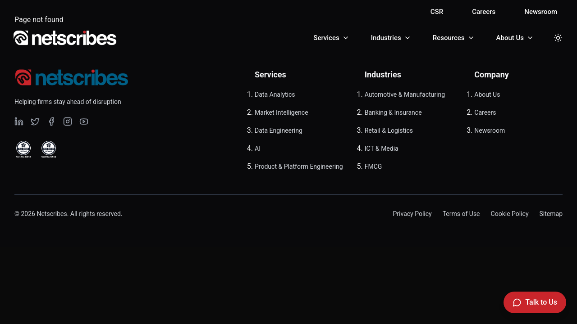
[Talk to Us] (535, 302)
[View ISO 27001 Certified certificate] (49, 149)
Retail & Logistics (389, 130)
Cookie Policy (510, 213)
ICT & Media (381, 148)
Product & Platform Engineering (299, 166)
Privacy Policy (412, 213)
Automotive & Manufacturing (405, 94)
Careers (483, 12)
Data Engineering (278, 130)
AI (258, 148)
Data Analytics (275, 94)
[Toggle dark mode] (558, 38)
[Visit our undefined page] (18, 121)
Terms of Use (461, 213)
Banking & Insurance (393, 112)
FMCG (373, 166)
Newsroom (540, 12)
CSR (436, 12)
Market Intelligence (281, 112)
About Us (487, 94)
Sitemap (551, 213)
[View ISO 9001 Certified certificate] (23, 149)
